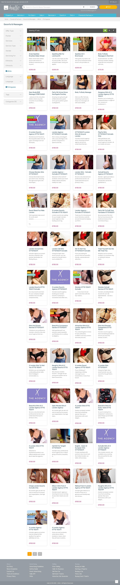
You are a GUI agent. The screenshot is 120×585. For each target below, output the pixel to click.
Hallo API (32, 574)
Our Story (10, 566)
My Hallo (113, 2)
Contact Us (10, 571)
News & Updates (12, 569)
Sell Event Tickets (58, 574)
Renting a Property (81, 569)
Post (108, 7)
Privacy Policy (11, 576)
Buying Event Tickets (82, 576)
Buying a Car (79, 571)
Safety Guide (34, 569)
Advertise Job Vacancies (60, 576)
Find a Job (78, 574)
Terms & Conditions (13, 574)
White (39, 19)
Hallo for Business (58, 569)
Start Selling (56, 566)
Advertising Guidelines (37, 566)
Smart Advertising (35, 571)
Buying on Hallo (80, 566)
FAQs (31, 576)
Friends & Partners (15, 19)
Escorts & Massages (88, 10)
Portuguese (46, 19)
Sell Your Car (56, 571)
